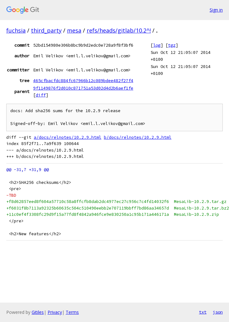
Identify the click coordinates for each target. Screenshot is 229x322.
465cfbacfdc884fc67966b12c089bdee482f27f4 (83, 80)
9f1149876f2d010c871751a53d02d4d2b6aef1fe (83, 88)
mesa (74, 30)
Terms (72, 312)
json (218, 312)
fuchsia (16, 30)
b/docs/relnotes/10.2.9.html (137, 137)
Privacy (55, 312)
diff (41, 95)
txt (202, 312)
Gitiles (38, 312)
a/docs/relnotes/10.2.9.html (67, 137)
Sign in (216, 10)
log (156, 45)
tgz (172, 45)
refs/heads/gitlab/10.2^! (119, 30)
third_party (46, 30)
